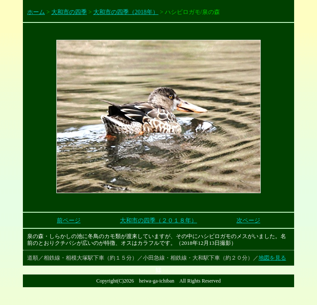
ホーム (36, 12)
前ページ (69, 220)
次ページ (248, 220)
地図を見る (272, 258)
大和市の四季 (69, 12)
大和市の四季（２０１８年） (158, 220)
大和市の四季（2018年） (125, 12)
